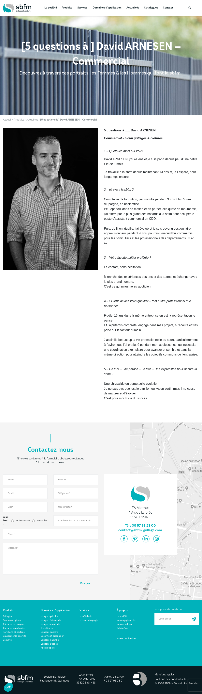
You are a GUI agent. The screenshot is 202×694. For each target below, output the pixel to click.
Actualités (132, 7)
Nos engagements (126, 620)
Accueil (7, 120)
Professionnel (23, 520)
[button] (8, 687)
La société (50, 7)
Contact (168, 7)
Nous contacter (126, 638)
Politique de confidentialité (170, 679)
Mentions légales (164, 674)
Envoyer (85, 583)
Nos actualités (124, 624)
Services (82, 7)
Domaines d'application (107, 7)
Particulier (42, 520)
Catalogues (151, 7)
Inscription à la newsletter (168, 609)
